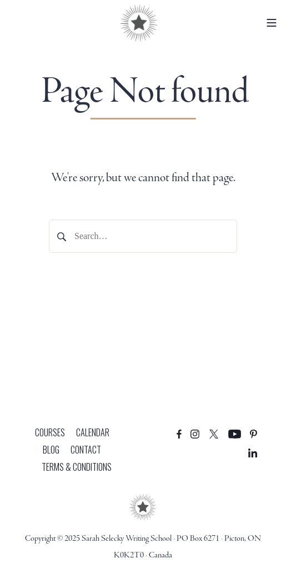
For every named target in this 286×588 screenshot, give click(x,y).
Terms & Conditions (77, 467)
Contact (86, 449)
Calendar (92, 432)
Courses (50, 432)
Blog (51, 449)
